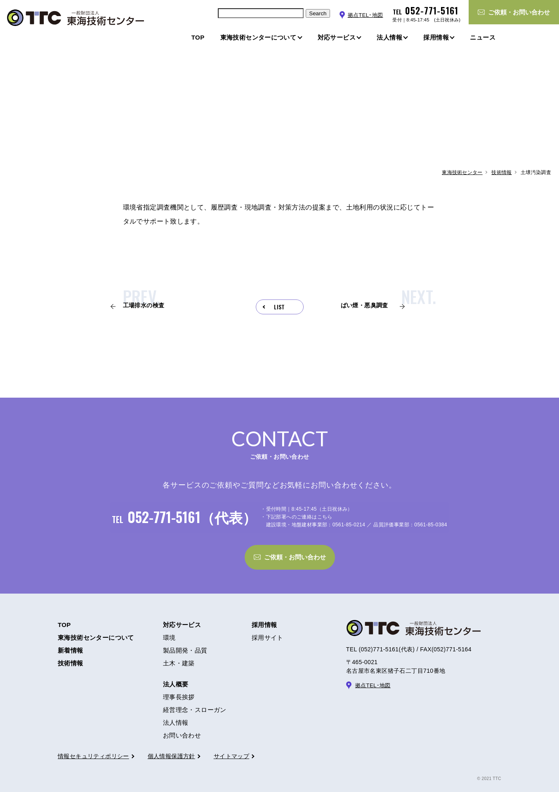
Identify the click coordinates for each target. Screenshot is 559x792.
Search (317, 13)
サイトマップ (231, 749)
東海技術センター (462, 172)
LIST (279, 306)
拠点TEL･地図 (365, 15)
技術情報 (501, 172)
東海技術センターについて (96, 630)
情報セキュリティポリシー (93, 749)
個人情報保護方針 (171, 749)
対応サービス (182, 617)
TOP (64, 617)
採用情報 (264, 617)
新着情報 (70, 643)
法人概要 (176, 677)
